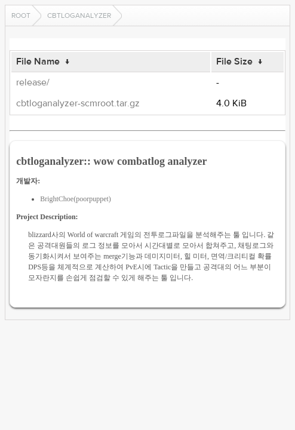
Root (20, 15)
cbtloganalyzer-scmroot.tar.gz (78, 103)
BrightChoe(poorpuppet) (75, 199)
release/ (33, 82)
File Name (38, 61)
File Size (234, 61)
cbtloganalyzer (79, 15)
